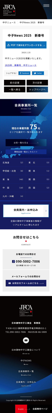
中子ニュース (9, 22)
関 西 (39, 179)
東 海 (13, 179)
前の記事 (14, 82)
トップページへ (37, 89)
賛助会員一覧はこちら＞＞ (26, 151)
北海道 (13, 162)
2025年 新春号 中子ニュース (20, 65)
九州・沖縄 (13, 196)
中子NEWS (26, 362)
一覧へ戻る (15, 89)
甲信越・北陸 (13, 171)
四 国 (39, 188)
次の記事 (37, 82)
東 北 (39, 162)
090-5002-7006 (28, 261)
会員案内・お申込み (26, 384)
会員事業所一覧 (26, 373)
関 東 (39, 171)
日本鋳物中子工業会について (26, 351)
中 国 (13, 188)
